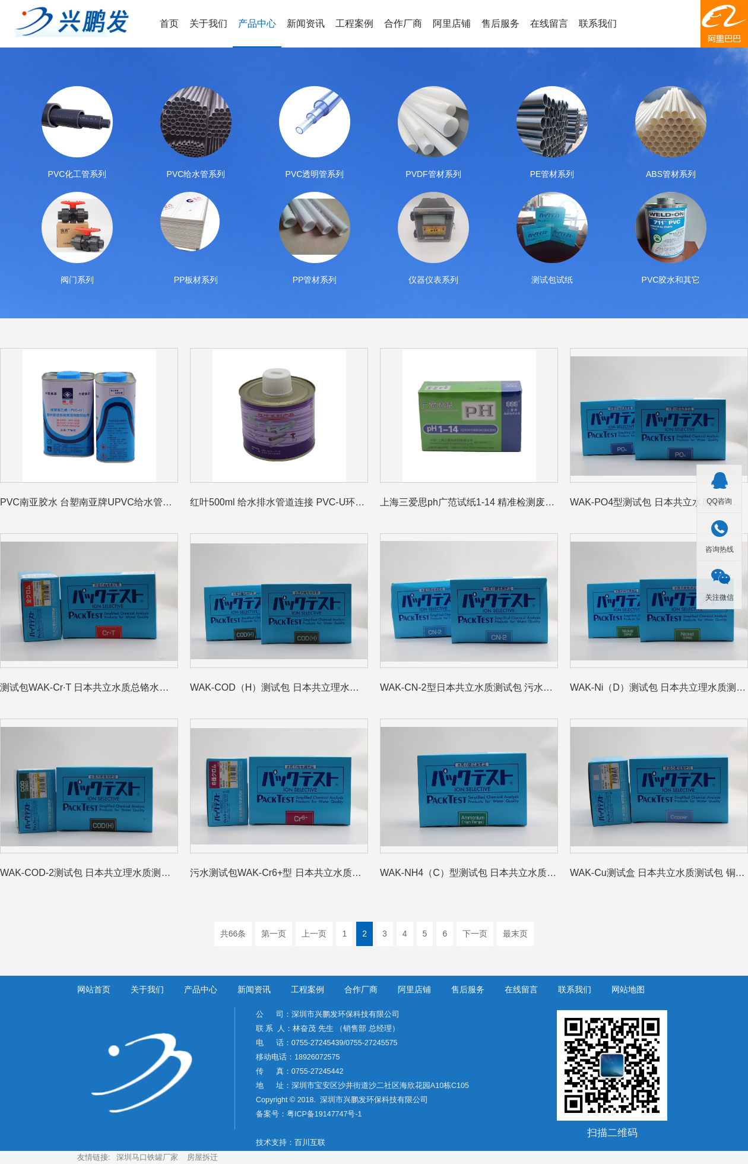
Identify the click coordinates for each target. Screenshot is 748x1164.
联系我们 (598, 23)
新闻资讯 (306, 23)
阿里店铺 (452, 23)
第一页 (273, 933)
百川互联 (309, 1142)
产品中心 (257, 23)
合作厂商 (403, 23)
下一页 (474, 933)
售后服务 (500, 23)
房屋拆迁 (202, 1157)
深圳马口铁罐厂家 (147, 1157)
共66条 (233, 933)
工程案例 (354, 23)
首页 (169, 23)
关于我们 (208, 23)
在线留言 (549, 23)
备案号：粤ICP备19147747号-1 (309, 1114)
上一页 (314, 933)
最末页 (515, 933)
